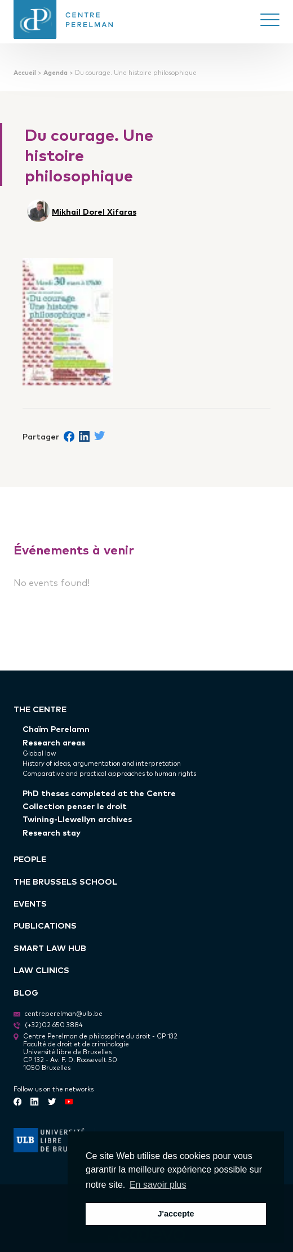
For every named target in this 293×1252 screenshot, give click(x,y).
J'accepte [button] (175, 1213)
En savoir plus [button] (158, 1184)
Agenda (55, 72)
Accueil (25, 72)
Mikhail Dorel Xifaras (94, 211)
